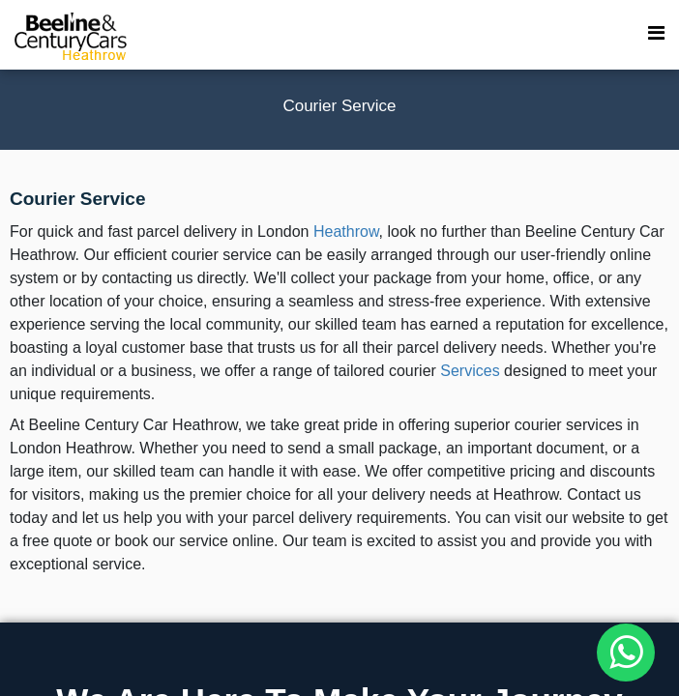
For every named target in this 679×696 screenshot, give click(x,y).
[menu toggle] (656, 33)
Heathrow (346, 231)
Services (469, 370)
